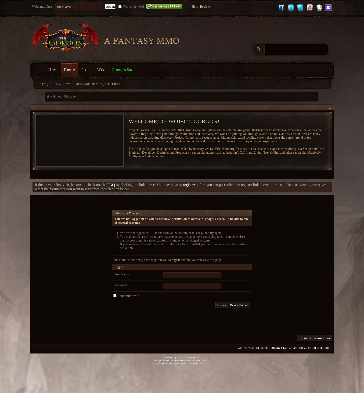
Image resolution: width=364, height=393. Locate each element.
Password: (120, 285)
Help (195, 6)
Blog (85, 69)
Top (326, 348)
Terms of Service (311, 348)
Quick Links (109, 84)
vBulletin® (181, 357)
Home (53, 69)
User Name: (121, 274)
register (176, 260)
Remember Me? (130, 6)
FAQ (45, 84)
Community (60, 84)
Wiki (101, 69)
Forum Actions (85, 84)
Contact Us (246, 348)
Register (205, 6)
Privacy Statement (283, 348)
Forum (69, 69)
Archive (262, 348)
